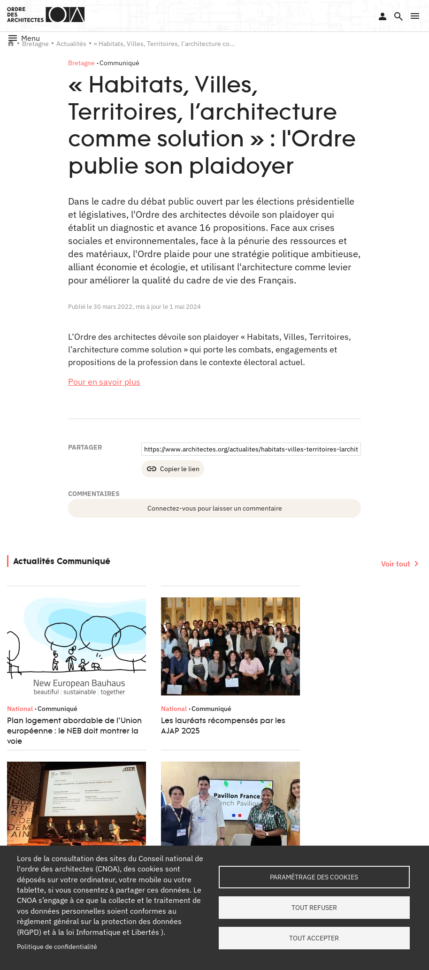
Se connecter (382, 16)
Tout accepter (314, 938)
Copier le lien (179, 469)
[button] (415, 16)
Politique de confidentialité (57, 946)
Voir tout (395, 563)
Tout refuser (314, 907)
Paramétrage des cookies (314, 877)
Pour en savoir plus (104, 381)
